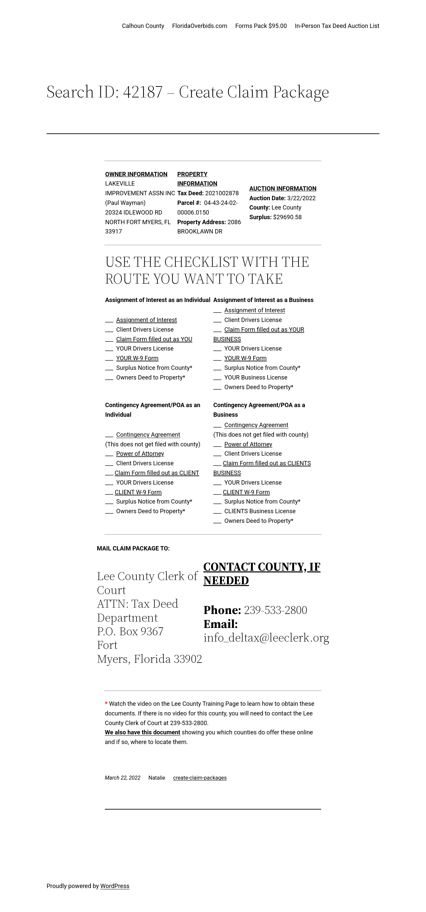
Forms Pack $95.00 (261, 25)
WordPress (115, 885)
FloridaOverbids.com (199, 25)
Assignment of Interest (146, 319)
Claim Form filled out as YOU (154, 339)
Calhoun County (143, 25)
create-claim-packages (200, 778)
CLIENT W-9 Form (138, 492)
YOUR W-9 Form (137, 358)
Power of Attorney (140, 453)
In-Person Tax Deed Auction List (337, 25)
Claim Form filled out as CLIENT (157, 472)
